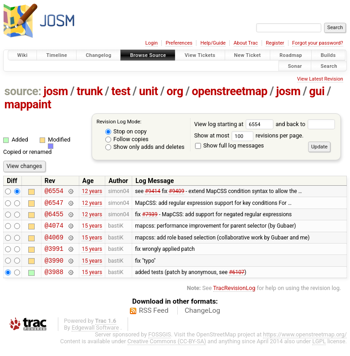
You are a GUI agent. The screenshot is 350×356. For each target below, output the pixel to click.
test (120, 91)
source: (23, 91)
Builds (328, 55)
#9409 (176, 192)
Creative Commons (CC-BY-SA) (167, 352)
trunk (90, 91)
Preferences (178, 43)
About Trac (246, 43)
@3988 (54, 282)
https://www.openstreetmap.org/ (305, 345)
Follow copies (127, 139)
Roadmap (290, 55)
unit (148, 91)
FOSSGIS (159, 345)
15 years (92, 231)
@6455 (54, 218)
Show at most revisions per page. (249, 135)
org (175, 91)
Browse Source (148, 55)
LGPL (319, 352)
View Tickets (200, 55)
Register (275, 43)
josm (55, 91)
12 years (92, 192)
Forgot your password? (317, 43)
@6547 (54, 205)
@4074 (54, 230)
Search (328, 66)
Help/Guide (213, 43)
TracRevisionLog (234, 298)
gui (316, 91)
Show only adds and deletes (145, 146)
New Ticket (247, 55)
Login (151, 43)
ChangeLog (202, 321)
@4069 (54, 243)
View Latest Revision (320, 79)
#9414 (152, 192)
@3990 (54, 269)
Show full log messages (229, 145)
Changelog (98, 55)
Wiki (22, 55)
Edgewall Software (95, 338)
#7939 (150, 218)
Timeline (56, 55)
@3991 (54, 256)
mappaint (28, 104)
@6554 (54, 192)
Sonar (295, 66)
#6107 (236, 282)
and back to (305, 124)
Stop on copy (126, 131)
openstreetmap (230, 91)
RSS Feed (154, 321)
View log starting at (235, 124)
